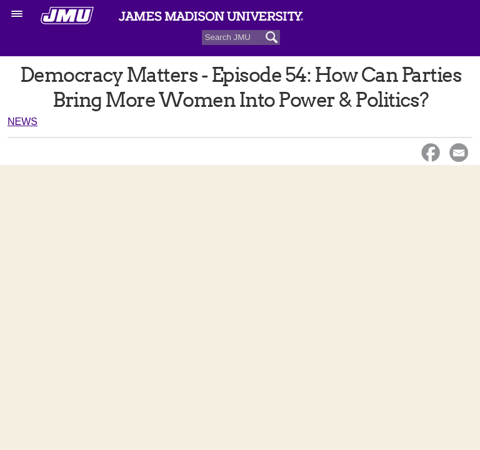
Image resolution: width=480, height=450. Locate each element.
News (23, 121)
